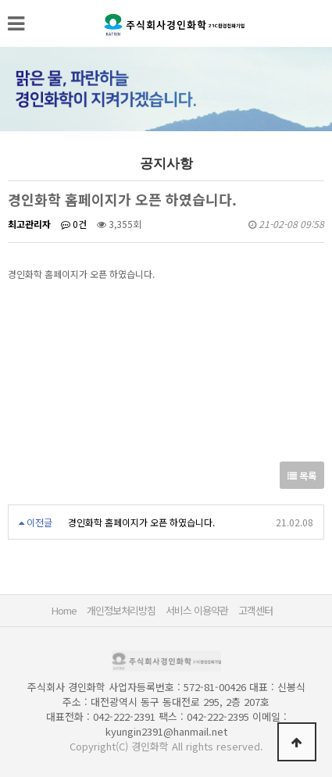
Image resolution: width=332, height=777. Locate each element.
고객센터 (255, 610)
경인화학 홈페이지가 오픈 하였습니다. (141, 522)
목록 (301, 475)
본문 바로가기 (0, 0)
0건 (74, 223)
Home (64, 610)
